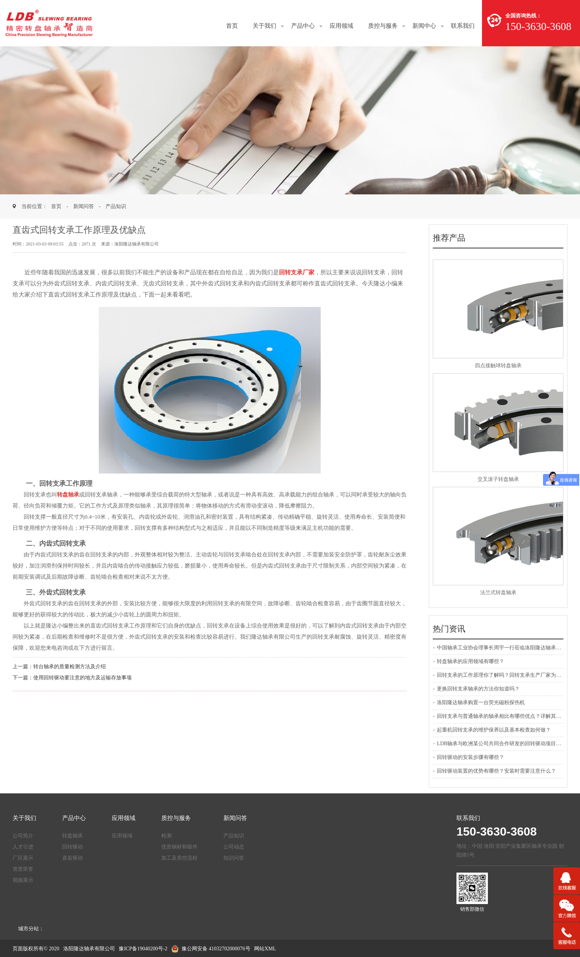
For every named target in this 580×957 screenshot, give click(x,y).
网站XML (265, 948)
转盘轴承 (72, 836)
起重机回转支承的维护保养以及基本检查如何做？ (494, 730)
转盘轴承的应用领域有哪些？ (470, 661)
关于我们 (264, 26)
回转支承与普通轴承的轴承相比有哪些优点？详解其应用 (501, 716)
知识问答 (233, 858)
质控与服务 (383, 26)
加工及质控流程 (179, 858)
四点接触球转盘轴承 (498, 365)
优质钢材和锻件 (179, 847)
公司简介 (23, 836)
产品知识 (115, 206)
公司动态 (233, 847)
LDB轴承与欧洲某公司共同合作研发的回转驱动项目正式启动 (507, 743)
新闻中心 (424, 26)
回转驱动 (72, 847)
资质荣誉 (23, 869)
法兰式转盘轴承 (498, 592)
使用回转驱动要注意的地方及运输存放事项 (82, 677)
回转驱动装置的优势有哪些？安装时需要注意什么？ (496, 771)
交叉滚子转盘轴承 (498, 479)
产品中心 (303, 26)
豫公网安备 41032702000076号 (210, 948)
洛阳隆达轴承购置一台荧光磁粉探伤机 (481, 702)
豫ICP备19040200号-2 (143, 948)
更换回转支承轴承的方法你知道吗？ (478, 689)
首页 (232, 26)
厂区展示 (23, 858)
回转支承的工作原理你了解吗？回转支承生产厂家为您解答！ (507, 675)
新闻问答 (83, 206)
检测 (166, 836)
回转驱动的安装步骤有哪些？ (470, 757)
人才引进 (23, 847)
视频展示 (23, 880)
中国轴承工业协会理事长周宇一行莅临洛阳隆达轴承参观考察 (507, 647)
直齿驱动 (72, 858)
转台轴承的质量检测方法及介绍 (69, 666)
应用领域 (341, 26)
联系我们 (463, 26)
